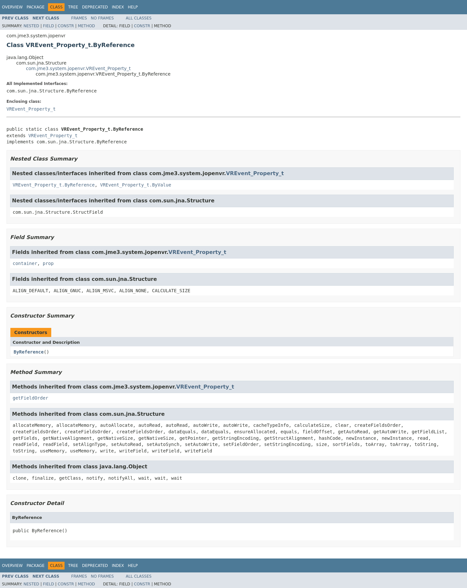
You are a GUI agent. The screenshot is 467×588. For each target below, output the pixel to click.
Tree (73, 7)
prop (48, 263)
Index (118, 7)
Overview (12, 7)
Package (35, 7)
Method (86, 26)
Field (48, 26)
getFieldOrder (30, 398)
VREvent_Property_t (31, 109)
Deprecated (95, 7)
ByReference (29, 351)
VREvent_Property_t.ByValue (135, 184)
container (25, 263)
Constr (66, 26)
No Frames (102, 18)
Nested (31, 26)
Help (133, 7)
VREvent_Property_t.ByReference (54, 184)
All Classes (138, 18)
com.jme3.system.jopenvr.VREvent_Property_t (78, 68)
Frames (79, 18)
